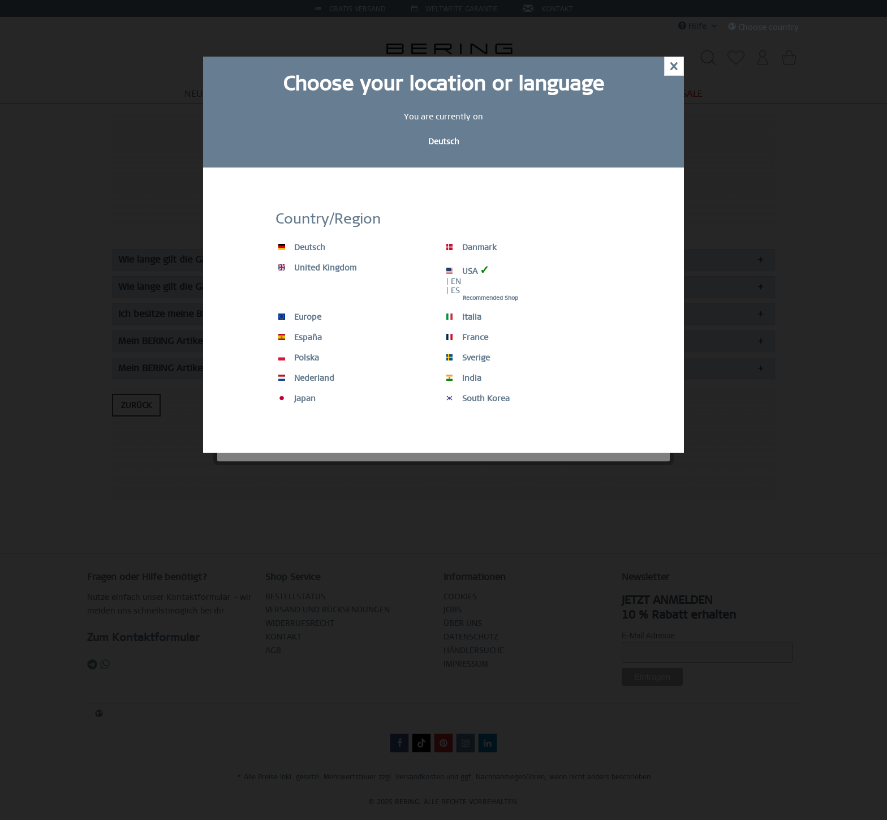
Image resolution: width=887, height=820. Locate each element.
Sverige (468, 357)
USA (467, 270)
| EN (453, 281)
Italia (463, 316)
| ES (453, 290)
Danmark (471, 247)
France (467, 337)
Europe (299, 316)
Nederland (306, 378)
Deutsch (301, 247)
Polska (298, 357)
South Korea (478, 398)
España (300, 337)
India (463, 378)
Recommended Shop (490, 298)
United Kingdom (317, 267)
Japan (297, 398)
